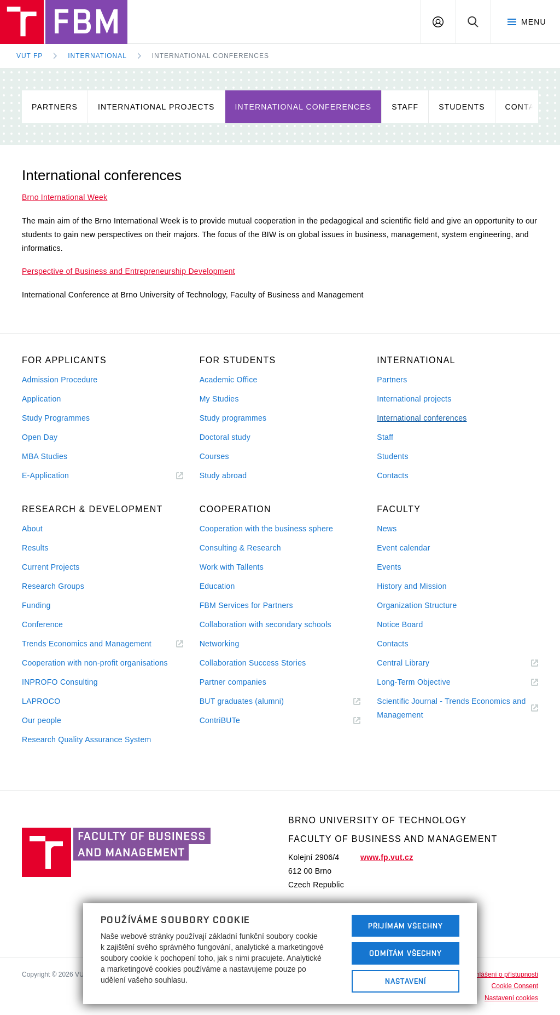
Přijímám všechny (405, 925)
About (32, 528)
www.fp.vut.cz (386, 857)
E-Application (59, 476)
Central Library (416, 663)
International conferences (210, 56)
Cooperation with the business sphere (266, 528)
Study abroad (223, 475)
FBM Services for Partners (246, 605)
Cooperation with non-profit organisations (95, 662)
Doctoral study (225, 437)
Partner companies (233, 682)
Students (462, 106)
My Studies (219, 398)
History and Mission (411, 586)
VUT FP (29, 56)
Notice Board (400, 624)
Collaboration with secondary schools (265, 624)
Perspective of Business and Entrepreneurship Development (128, 271)
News (386, 528)
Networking (220, 643)
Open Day (39, 437)
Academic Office (229, 379)
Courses (214, 456)
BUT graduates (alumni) (255, 701)
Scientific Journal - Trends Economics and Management (451, 709)
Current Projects (51, 567)
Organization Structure (417, 605)
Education (217, 586)
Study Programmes (56, 418)
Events (389, 567)
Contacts (393, 475)
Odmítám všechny (405, 953)
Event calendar (403, 547)
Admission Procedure (59, 379)
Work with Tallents (232, 567)
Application (41, 398)
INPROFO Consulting (60, 682)
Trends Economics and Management (100, 644)
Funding (36, 605)
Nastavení (405, 981)
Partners (55, 106)
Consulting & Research (240, 547)
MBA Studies (44, 456)
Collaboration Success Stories (253, 662)
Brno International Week (64, 197)
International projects (156, 106)
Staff (405, 106)
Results (35, 547)
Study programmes (233, 418)
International (97, 56)
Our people (41, 720)
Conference (42, 624)
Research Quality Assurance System (86, 739)
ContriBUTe (233, 720)
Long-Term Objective (427, 682)
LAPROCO (41, 701)
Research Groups (53, 586)
